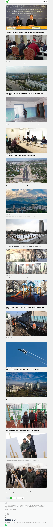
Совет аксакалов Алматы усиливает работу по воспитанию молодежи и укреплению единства (25, 32)
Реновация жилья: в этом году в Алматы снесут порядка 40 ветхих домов (20, 277)
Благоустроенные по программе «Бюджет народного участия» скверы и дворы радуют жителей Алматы (25, 308)
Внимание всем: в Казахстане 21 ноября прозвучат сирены (17, 399)
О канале (7, 513)
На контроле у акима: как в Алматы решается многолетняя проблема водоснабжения (23, 460)
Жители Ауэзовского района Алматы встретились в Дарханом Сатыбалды (21, 155)
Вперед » (21, 498)
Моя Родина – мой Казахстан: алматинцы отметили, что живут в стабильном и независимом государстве (24, 94)
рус (46, 1)
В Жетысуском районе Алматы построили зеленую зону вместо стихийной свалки (22, 430)
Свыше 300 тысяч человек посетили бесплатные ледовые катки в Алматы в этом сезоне (23, 246)
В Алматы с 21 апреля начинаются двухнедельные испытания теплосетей (20, 216)
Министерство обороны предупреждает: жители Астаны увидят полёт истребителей (22, 369)
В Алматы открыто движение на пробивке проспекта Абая (17, 185)
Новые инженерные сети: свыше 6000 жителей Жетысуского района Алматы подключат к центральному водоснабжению (24, 492)
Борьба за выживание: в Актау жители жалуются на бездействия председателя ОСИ (22, 124)
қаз (44, 1)
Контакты (7, 514)
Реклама (7, 515)
